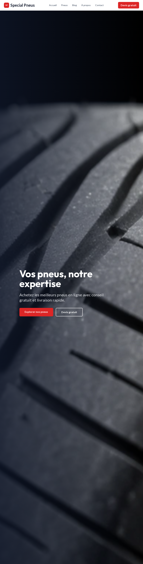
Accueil (53, 5)
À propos (86, 5)
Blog (74, 5)
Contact (99, 5)
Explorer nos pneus (36, 311)
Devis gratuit (128, 5)
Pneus (64, 5)
